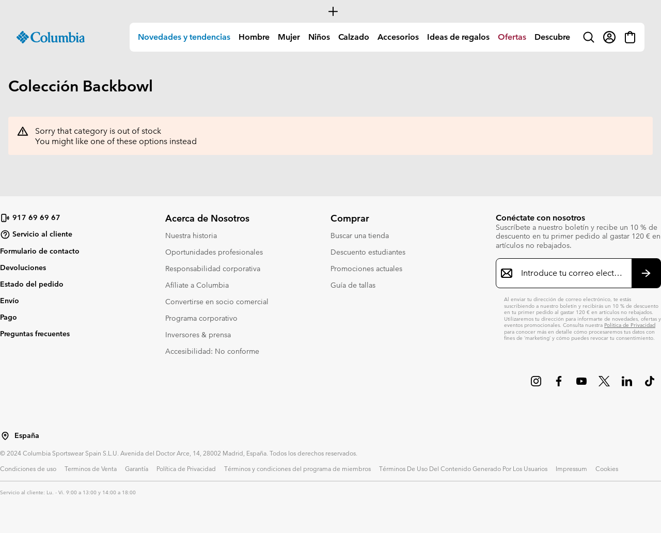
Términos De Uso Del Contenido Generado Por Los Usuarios (463, 468)
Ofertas (512, 37)
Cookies (606, 468)
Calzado (353, 37)
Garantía (136, 468)
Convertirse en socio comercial (217, 301)
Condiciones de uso (28, 468)
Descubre (552, 37)
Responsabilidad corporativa (212, 268)
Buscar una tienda (359, 235)
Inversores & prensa (198, 334)
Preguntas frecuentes (35, 333)
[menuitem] (184, 37)
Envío (9, 300)
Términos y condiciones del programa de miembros (297, 468)
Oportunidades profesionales (214, 252)
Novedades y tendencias (184, 37)
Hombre (254, 37)
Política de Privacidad (629, 325)
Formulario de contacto (40, 251)
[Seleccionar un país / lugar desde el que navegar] (5, 436)
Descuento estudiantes (367, 252)
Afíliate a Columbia (197, 285)
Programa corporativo (201, 318)
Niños (319, 37)
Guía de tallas (352, 285)
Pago (8, 317)
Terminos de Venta (91, 468)
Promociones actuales (366, 268)
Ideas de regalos (458, 37)
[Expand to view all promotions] (330, 11)
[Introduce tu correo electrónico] (572, 273)
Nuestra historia (191, 235)
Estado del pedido (32, 284)
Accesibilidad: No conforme (212, 351)
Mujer (289, 37)
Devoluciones (23, 267)
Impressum (571, 468)
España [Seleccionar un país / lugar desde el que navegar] (26, 435)
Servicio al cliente (36, 234)
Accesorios (398, 37)
